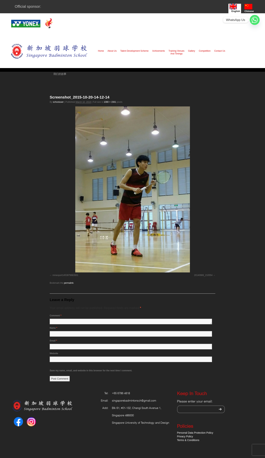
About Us (111, 51)
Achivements (158, 51)
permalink (68, 283)
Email (53, 340)
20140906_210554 (203, 275)
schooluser (58, 102)
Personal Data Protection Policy (195, 432)
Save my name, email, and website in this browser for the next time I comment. (91, 370)
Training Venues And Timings (176, 52)
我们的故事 (58, 73)
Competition (205, 51)
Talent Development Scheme (134, 51)
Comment (55, 315)
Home (101, 51)
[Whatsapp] (255, 20)
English (234, 8)
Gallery (191, 51)
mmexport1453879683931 (65, 275)
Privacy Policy (185, 436)
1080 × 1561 (110, 102)
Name (53, 328)
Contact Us (219, 51)
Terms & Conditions (188, 440)
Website (54, 353)
